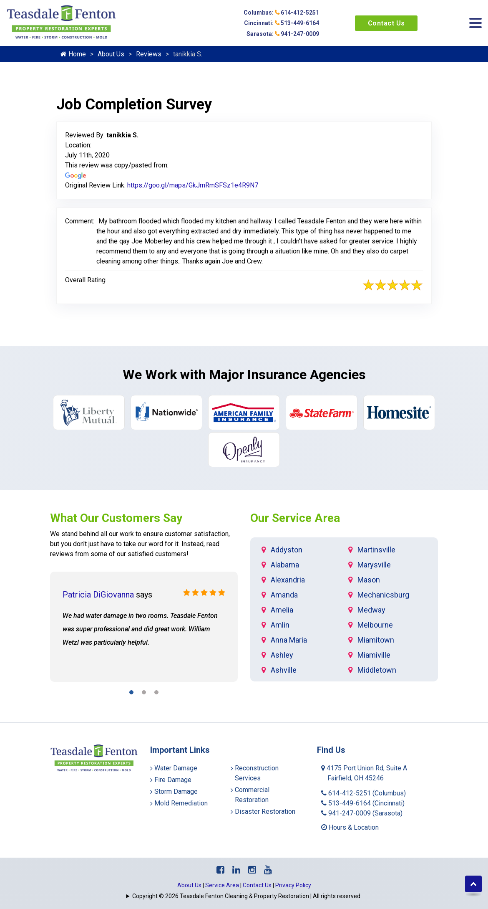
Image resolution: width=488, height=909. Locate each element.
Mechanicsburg (383, 594)
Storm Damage (176, 791)
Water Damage (175, 768)
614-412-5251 (363, 793)
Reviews (148, 54)
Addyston (286, 549)
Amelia (282, 609)
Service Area (222, 885)
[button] (131, 693)
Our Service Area (295, 518)
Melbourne (375, 624)
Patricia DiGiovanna (98, 595)
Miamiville (373, 655)
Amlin (280, 624)
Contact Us (386, 23)
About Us (111, 54)
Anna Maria (289, 640)
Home (73, 54)
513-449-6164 (363, 803)
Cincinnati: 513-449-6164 (281, 23)
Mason (368, 579)
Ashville (284, 670)
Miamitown (375, 640)
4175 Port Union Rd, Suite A (364, 773)
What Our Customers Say (116, 518)
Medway (371, 609)
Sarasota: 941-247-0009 (283, 33)
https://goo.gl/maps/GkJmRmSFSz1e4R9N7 (192, 185)
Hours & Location (350, 827)
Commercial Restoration (252, 795)
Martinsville (376, 549)
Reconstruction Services (257, 773)
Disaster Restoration (265, 811)
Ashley (282, 655)
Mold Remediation (181, 803)
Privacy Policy (293, 885)
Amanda (284, 594)
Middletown (376, 670)
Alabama (285, 564)
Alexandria (288, 579)
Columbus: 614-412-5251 (281, 12)
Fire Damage (172, 780)
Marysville (374, 564)
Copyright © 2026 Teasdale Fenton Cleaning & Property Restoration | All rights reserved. (247, 896)
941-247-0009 (361, 813)
